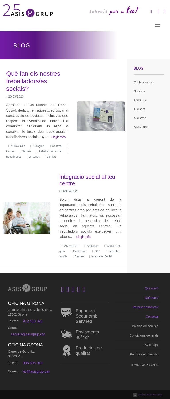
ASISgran (140, 100)
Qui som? (151, 288)
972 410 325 (32, 321)
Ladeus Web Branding (150, 394)
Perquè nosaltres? (145, 307)
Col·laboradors (144, 82)
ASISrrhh (140, 118)
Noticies (139, 91)
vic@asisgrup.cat (35, 371)
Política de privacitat (144, 354)
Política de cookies (145, 326)
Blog (138, 68)
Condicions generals (144, 335)
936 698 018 (32, 363)
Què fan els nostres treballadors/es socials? (33, 81)
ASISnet (139, 109)
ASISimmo (141, 127)
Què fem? (151, 297)
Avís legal (151, 345)
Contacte (152, 316)
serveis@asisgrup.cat (28, 334)
